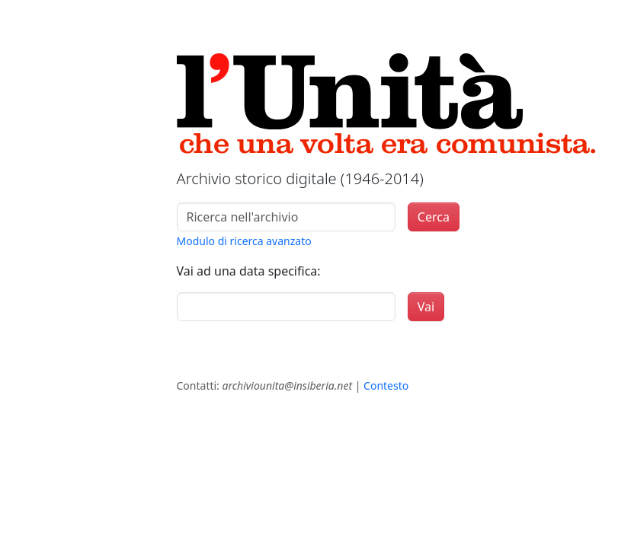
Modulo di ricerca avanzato (244, 241)
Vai (426, 306)
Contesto (385, 385)
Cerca (434, 217)
